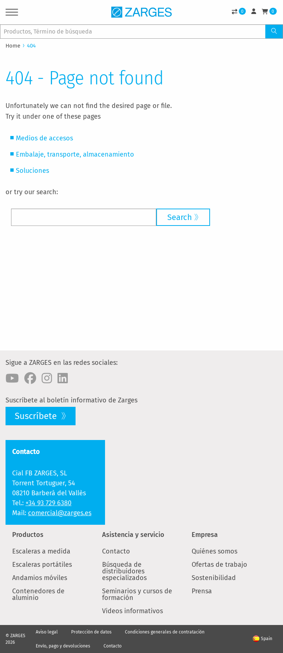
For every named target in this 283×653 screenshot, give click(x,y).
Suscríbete (37, 416)
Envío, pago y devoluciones (63, 646)
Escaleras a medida (41, 551)
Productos (27, 535)
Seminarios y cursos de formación (137, 594)
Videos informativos (132, 611)
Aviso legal (47, 632)
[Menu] (12, 13)
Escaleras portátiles (42, 565)
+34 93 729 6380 (48, 503)
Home (13, 45)
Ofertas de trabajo (219, 565)
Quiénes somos (214, 551)
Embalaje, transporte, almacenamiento (75, 154)
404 (31, 45)
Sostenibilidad (214, 578)
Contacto (116, 551)
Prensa (202, 591)
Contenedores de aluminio (38, 594)
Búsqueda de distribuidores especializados (124, 571)
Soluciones (32, 171)
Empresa (205, 535)
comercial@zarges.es (59, 513)
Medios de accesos (44, 138)
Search (179, 217)
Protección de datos (91, 632)
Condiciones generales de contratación (165, 632)
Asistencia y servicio (133, 535)
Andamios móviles (39, 578)
